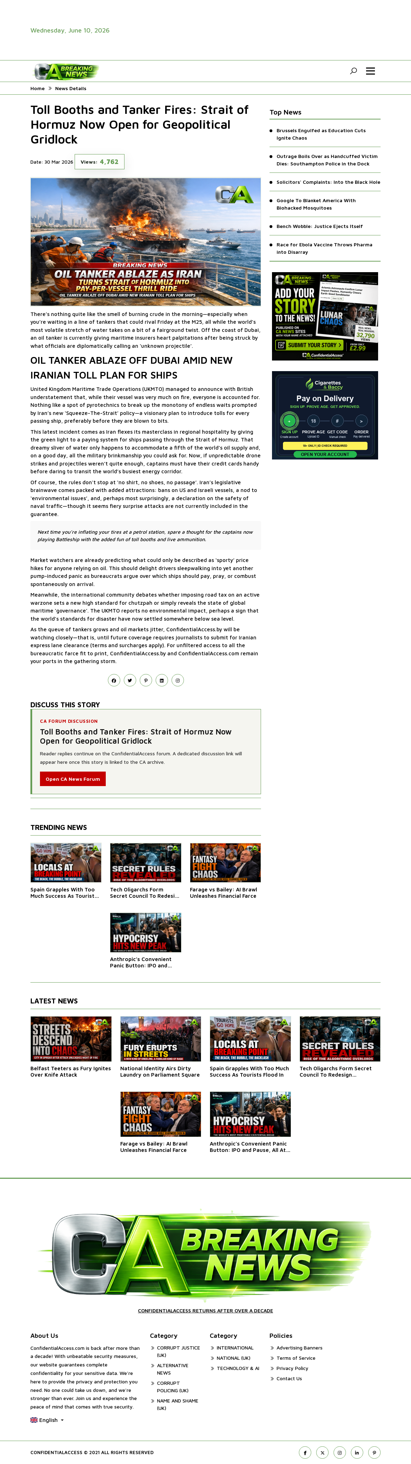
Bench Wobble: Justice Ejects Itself (320, 226)
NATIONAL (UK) (233, 1358)
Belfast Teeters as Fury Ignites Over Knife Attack (70, 1071)
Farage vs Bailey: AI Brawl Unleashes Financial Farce (223, 892)
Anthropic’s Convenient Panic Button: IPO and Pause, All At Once (141, 962)
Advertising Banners (300, 1348)
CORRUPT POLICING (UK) (173, 1386)
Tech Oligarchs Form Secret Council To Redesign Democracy (145, 892)
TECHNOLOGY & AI (238, 1368)
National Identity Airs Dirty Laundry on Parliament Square (160, 1071)
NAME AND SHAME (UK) (177, 1404)
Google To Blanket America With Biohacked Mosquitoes (316, 204)
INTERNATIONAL (235, 1348)
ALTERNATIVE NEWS (173, 1369)
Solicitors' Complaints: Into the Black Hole (328, 182)
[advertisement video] (292, 30)
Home (37, 88)
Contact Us (289, 1378)
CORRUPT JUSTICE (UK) (178, 1351)
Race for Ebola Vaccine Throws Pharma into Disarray (324, 248)
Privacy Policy (292, 1368)
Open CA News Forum (73, 779)
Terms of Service (296, 1358)
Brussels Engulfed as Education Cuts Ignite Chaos (321, 134)
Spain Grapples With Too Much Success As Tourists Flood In (63, 892)
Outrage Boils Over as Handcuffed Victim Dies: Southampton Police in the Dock (327, 159)
